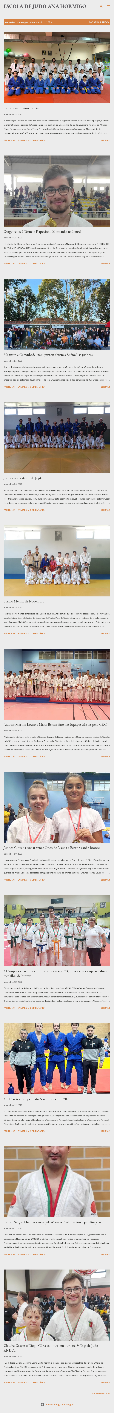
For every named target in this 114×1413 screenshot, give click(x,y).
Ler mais (105, 140)
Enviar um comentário (31, 140)
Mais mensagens (100, 1393)
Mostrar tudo (99, 22)
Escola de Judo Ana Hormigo (45, 6)
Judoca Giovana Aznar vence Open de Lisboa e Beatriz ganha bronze (52, 847)
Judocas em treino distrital (22, 108)
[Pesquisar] (101, 5)
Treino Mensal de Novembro (24, 601)
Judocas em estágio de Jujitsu (24, 478)
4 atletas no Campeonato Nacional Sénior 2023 (37, 1099)
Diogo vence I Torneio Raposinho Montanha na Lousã (42, 231)
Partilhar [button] (9, 140)
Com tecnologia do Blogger (57, 1404)
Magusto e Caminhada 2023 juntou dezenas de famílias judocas (48, 354)
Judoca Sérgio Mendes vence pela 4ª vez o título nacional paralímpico (52, 1222)
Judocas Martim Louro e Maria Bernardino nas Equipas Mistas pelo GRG (55, 724)
